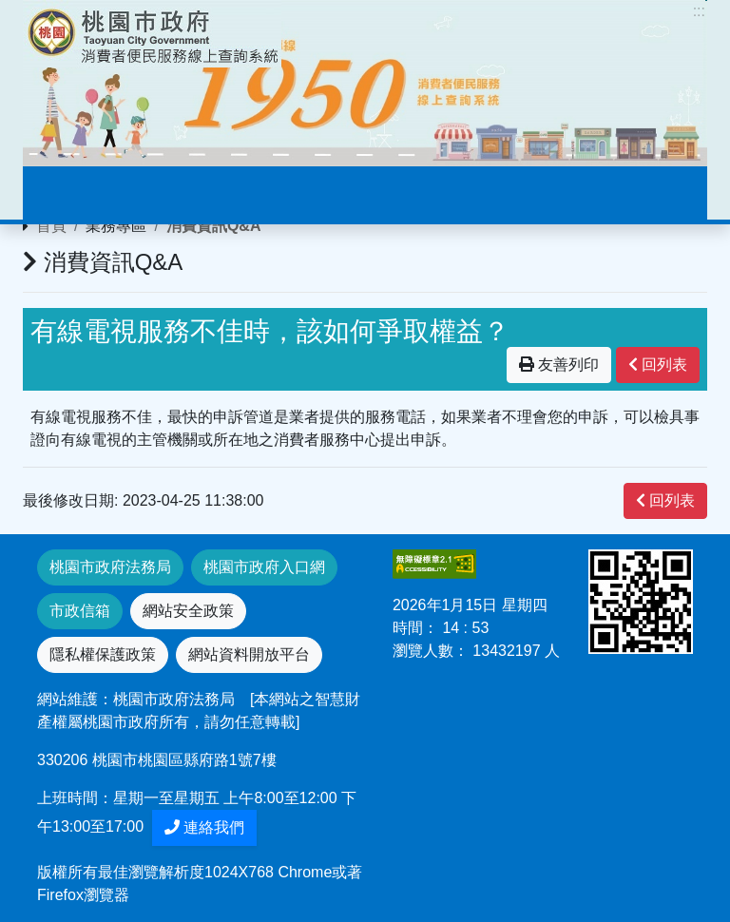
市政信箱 (79, 611)
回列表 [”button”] (657, 364)
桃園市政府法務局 (110, 567)
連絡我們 (204, 827)
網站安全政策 (188, 611)
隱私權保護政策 (102, 654)
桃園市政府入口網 (264, 567)
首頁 (51, 226)
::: (699, 11)
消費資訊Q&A (213, 226)
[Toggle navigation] (64, 193)
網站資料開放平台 (249, 654)
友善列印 (559, 364)
